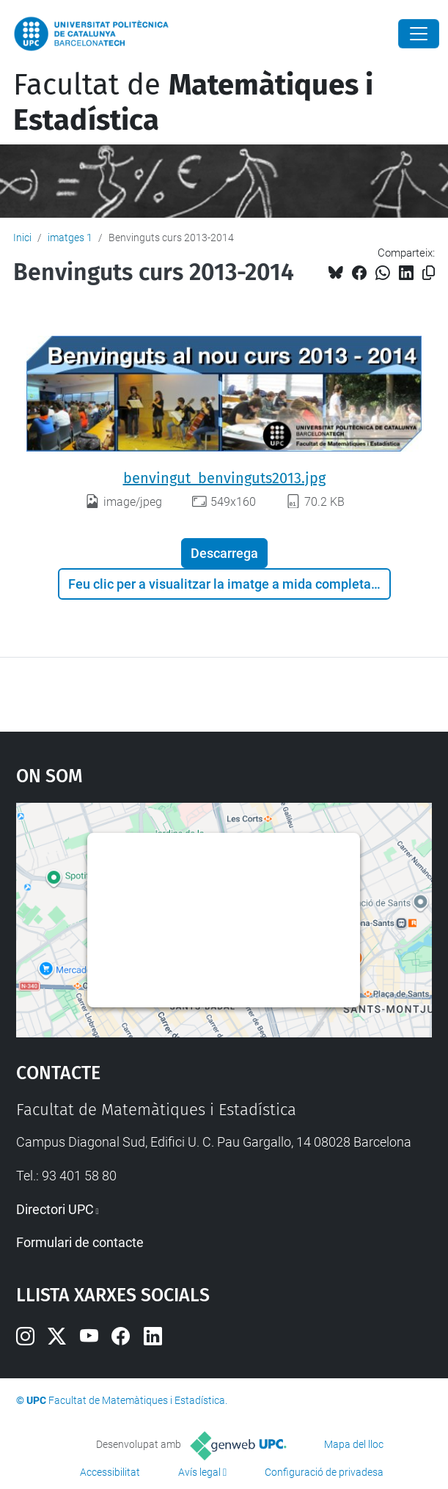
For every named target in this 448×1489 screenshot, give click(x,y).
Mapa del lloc (353, 1444)
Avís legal (199, 1472)
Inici (22, 237)
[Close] (418, 33)
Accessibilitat (110, 1472)
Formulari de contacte (80, 1242)
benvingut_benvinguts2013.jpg (224, 478)
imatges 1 (70, 237)
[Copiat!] (428, 273)
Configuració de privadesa (324, 1472)
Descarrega (224, 553)
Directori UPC (55, 1209)
